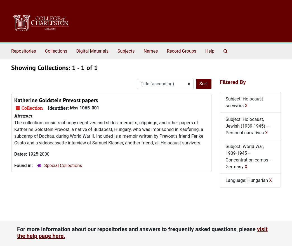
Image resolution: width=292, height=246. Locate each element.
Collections (56, 51)
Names (151, 51)
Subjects (126, 51)
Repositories (23, 51)
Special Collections (63, 165)
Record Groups (181, 51)
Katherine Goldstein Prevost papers (56, 100)
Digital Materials (92, 51)
